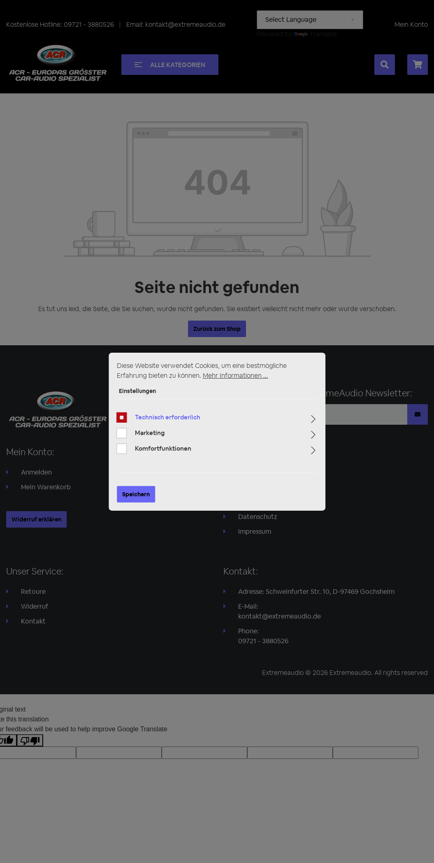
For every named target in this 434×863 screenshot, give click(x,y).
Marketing (150, 433)
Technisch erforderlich (167, 417)
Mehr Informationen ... (235, 375)
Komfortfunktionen (163, 448)
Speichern (136, 494)
